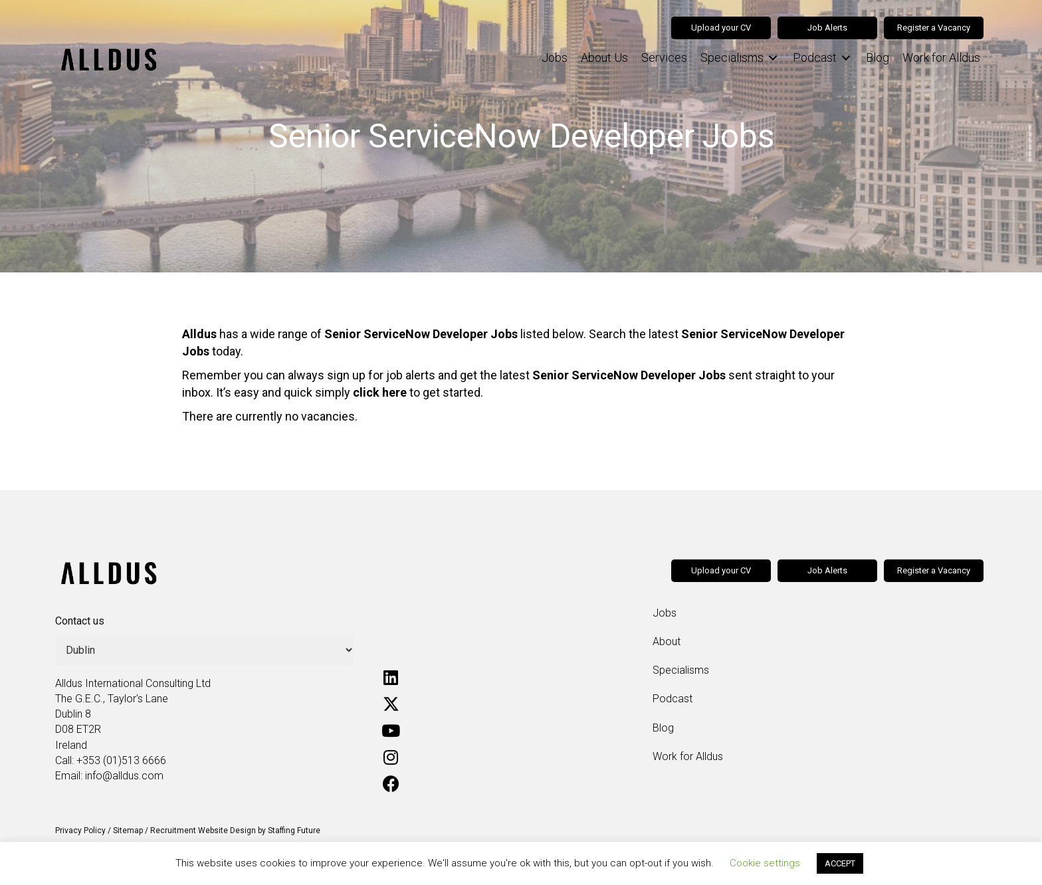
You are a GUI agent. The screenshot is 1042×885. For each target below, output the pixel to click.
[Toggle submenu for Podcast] (846, 58)
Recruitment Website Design (203, 830)
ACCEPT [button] (840, 863)
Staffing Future (294, 830)
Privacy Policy (80, 830)
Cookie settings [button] (765, 863)
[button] (391, 678)
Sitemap (128, 830)
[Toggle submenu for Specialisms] (773, 58)
